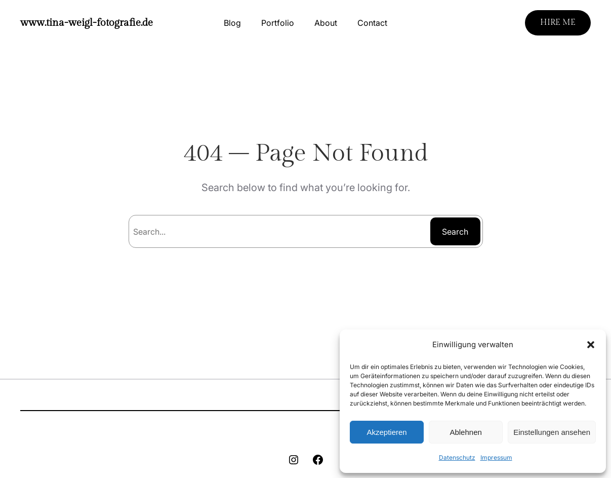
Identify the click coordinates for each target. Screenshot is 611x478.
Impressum (496, 457)
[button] (591, 345)
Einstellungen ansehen (551, 432)
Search (455, 232)
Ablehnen (465, 432)
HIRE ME (558, 22)
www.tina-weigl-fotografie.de (86, 23)
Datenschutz (457, 457)
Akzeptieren (386, 432)
